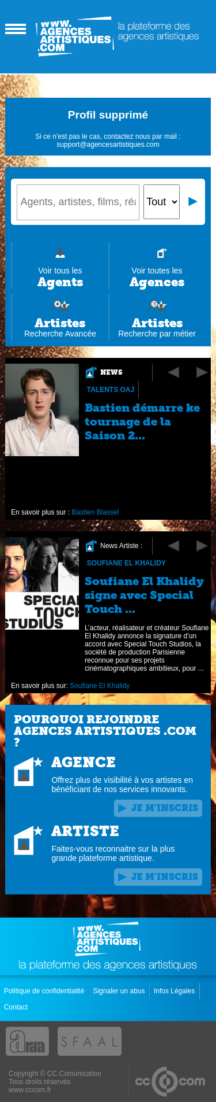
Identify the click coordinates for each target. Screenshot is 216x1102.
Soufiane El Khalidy (126, 563)
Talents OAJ (110, 390)
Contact (17, 1007)
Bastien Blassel (95, 512)
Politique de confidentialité (45, 991)
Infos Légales (175, 991)
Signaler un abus (119, 991)
